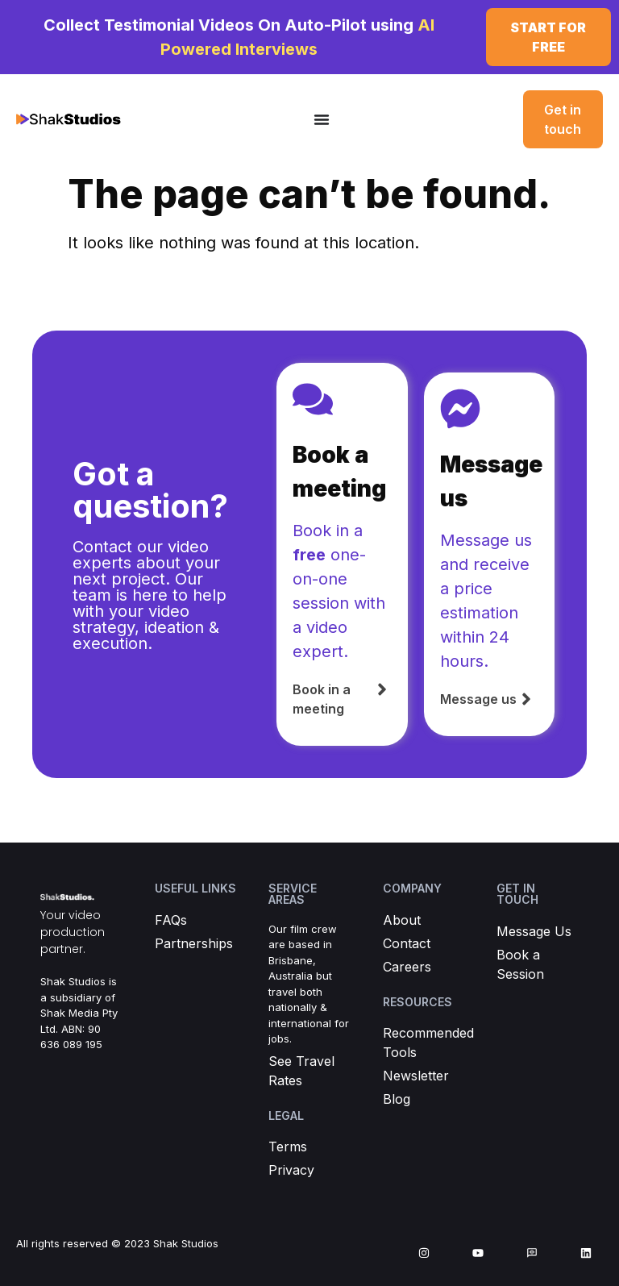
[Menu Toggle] (322, 119)
